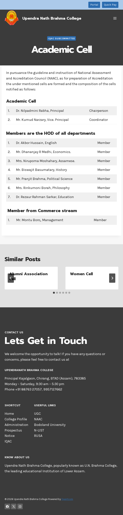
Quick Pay (110, 4)
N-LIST (39, 430)
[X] (14, 506)
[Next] (112, 278)
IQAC (8, 441)
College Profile (16, 419)
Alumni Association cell (28, 276)
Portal (94, 4)
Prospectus (13, 430)
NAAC (38, 419)
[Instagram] (20, 506)
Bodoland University (49, 425)
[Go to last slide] (11, 278)
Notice (10, 436)
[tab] (54, 293)
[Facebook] (7, 506)
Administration (16, 425)
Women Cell (81, 274)
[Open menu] (114, 18)
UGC (37, 413)
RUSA (38, 436)
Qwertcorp (67, 499)
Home (9, 413)
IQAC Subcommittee (61, 38)
